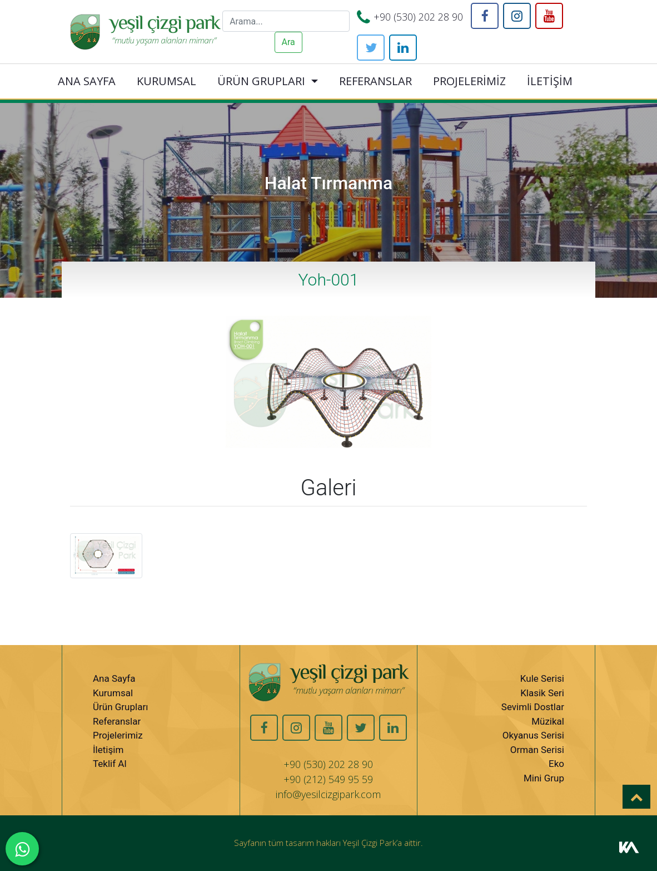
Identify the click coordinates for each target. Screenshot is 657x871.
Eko (556, 763)
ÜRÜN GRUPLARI (261, 80)
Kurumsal (113, 692)
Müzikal (547, 721)
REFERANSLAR (375, 80)
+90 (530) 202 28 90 (418, 16)
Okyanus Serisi (533, 735)
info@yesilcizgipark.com (328, 794)
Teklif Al (110, 763)
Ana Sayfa (114, 678)
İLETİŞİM (550, 80)
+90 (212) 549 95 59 (328, 779)
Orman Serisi (537, 749)
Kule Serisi (542, 678)
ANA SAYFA (87, 80)
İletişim (108, 749)
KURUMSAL (166, 80)
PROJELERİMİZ (469, 80)
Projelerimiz (118, 735)
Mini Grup (544, 778)
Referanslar (117, 721)
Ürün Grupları (120, 706)
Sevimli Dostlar (532, 706)
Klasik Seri (542, 692)
